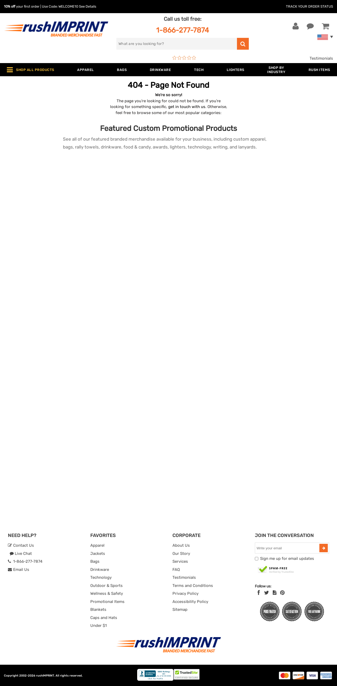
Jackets (97, 553)
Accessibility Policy (190, 601)
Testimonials (321, 58)
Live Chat (20, 553)
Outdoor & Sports (106, 585)
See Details (87, 6)
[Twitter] (266, 593)
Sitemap (179, 609)
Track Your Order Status (309, 6)
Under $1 (98, 625)
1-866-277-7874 (182, 30)
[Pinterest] (282, 593)
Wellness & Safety (106, 593)
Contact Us (21, 545)
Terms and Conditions (192, 585)
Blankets (98, 609)
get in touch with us (186, 106)
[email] (288, 548)
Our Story (181, 553)
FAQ (176, 569)
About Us (181, 545)
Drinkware (99, 569)
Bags (95, 561)
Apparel (97, 545)
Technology (101, 577)
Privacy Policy (185, 593)
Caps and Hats (103, 617)
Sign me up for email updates (287, 558)
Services (180, 561)
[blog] (274, 593)
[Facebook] (258, 593)
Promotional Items (107, 601)
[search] (176, 44)
